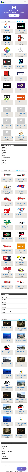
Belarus (4, 307)
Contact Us (15, 465)
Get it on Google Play (14, 15)
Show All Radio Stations (21, 170)
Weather (4, 456)
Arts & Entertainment (7, 444)
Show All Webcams (22, 319)
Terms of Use (13, 468)
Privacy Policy (7, 468)
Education (4, 446)
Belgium (4, 309)
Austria (4, 304)
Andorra (4, 153)
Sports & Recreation (7, 451)
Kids (3, 448)
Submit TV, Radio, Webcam (7, 465)
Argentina (4, 158)
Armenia (4, 160)
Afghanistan (5, 148)
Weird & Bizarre (5, 458)
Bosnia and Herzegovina (8, 311)
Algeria (4, 152)
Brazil (3, 312)
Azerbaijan (4, 306)
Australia (4, 163)
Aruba (3, 162)
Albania (4, 150)
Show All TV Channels (21, 22)
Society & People (6, 449)
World (3, 459)
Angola (4, 155)
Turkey (3, 147)
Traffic (3, 453)
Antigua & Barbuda (6, 157)
